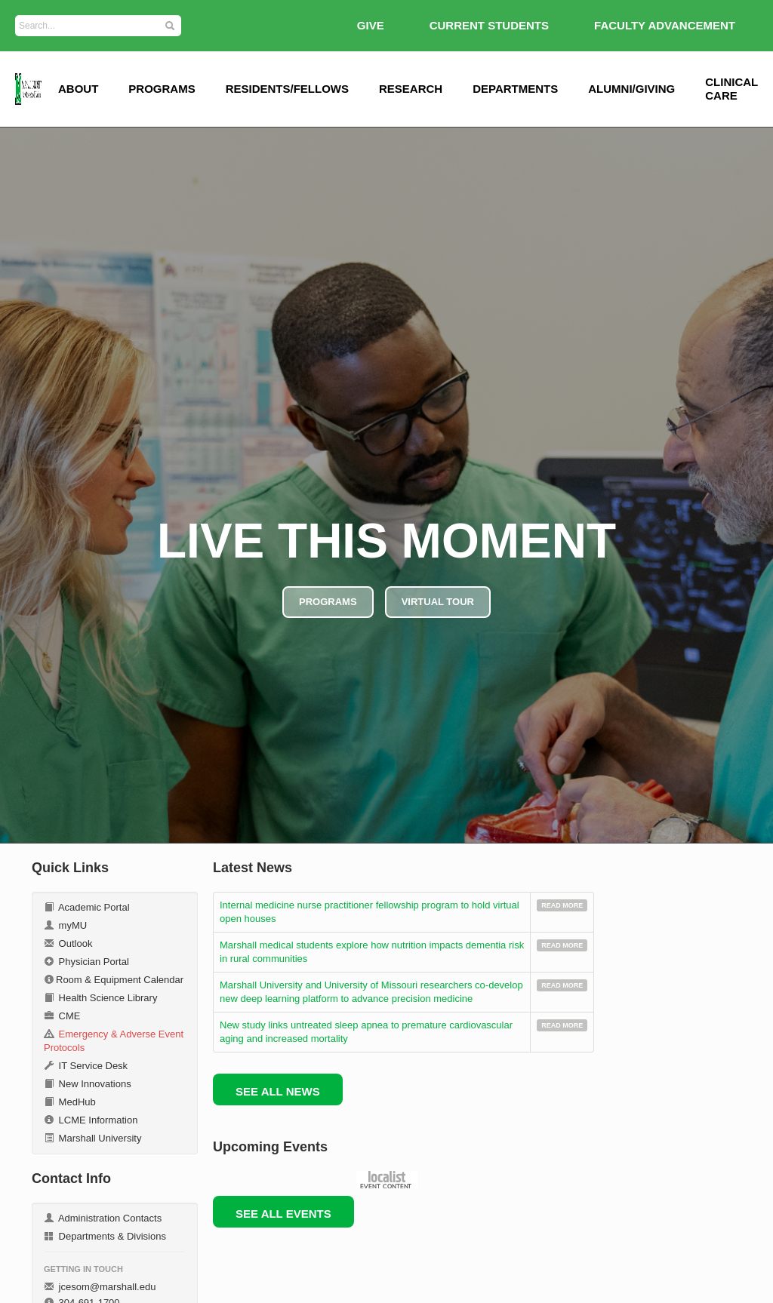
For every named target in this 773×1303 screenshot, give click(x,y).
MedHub (70, 1102)
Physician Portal (86, 961)
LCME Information (90, 1120)
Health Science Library (100, 997)
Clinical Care (731, 88)
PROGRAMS (328, 601)
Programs (161, 88)
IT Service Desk (86, 1065)
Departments (515, 88)
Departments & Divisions (105, 1236)
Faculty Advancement (664, 25)
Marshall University (92, 1138)
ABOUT (78, 88)
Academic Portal (87, 907)
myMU (65, 925)
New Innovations (87, 1083)
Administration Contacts (103, 1218)
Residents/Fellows (287, 88)
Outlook (68, 943)
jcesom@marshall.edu (100, 1286)
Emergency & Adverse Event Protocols (113, 1040)
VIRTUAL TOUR (438, 601)
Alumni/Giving (631, 88)
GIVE (370, 25)
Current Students (489, 25)
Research (410, 88)
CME (62, 1016)
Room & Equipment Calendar (113, 979)
